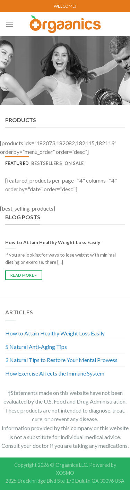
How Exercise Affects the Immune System (54, 373)
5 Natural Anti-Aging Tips (36, 346)
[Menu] (9, 24)
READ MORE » (23, 275)
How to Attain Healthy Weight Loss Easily (55, 333)
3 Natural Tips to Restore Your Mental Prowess (61, 360)
